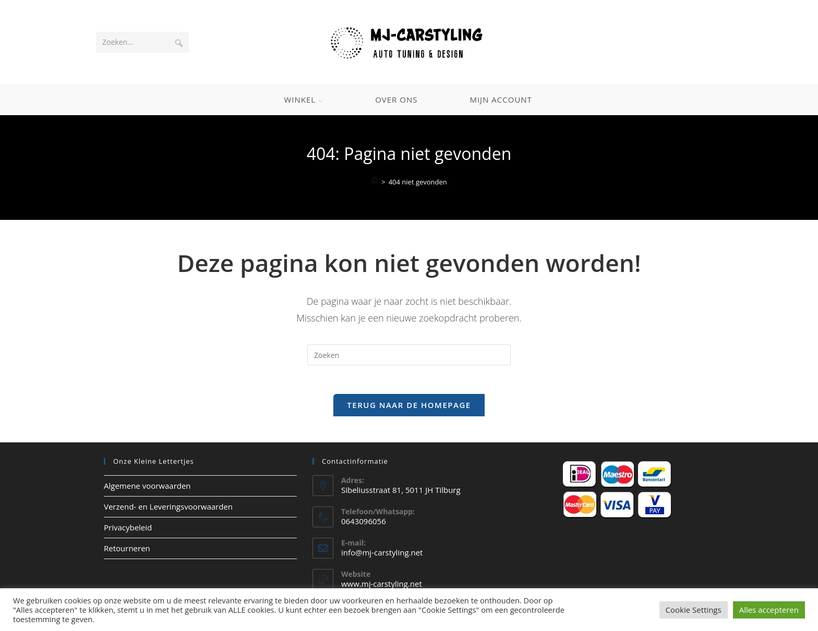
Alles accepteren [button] (769, 609)
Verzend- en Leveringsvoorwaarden (168, 509)
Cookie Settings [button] (693, 609)
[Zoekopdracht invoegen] (409, 354)
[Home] (374, 181)
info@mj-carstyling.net (382, 555)
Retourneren (127, 551)
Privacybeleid (128, 530)
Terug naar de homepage (409, 407)
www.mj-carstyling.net (381, 586)
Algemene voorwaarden (147, 488)
